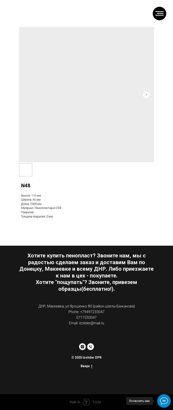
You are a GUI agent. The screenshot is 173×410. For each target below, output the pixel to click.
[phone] (90, 346)
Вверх (86, 366)
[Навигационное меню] (159, 13)
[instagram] (82, 346)
